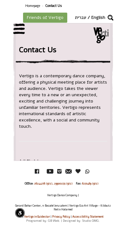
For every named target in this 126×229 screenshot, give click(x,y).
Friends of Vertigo (45, 18)
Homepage (32, 5)
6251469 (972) (90, 183)
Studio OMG (90, 221)
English (98, 18)
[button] (110, 18)
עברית (80, 18)
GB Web (53, 221)
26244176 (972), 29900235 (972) (53, 183)
